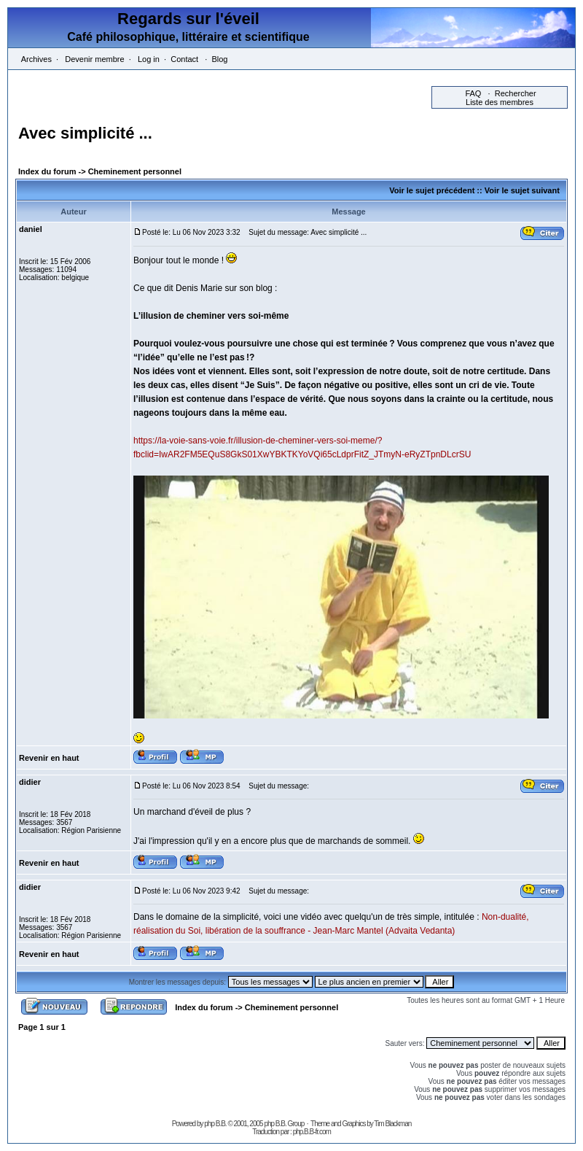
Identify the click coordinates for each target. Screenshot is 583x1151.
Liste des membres (499, 102)
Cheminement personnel (134, 171)
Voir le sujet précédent (431, 190)
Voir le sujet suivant (522, 190)
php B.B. (215, 1124)
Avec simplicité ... (85, 133)
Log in (149, 59)
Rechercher (515, 93)
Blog (219, 59)
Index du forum (47, 171)
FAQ (473, 93)
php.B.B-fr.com (312, 1132)
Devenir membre (94, 59)
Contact (184, 59)
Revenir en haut (49, 757)
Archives (36, 59)
